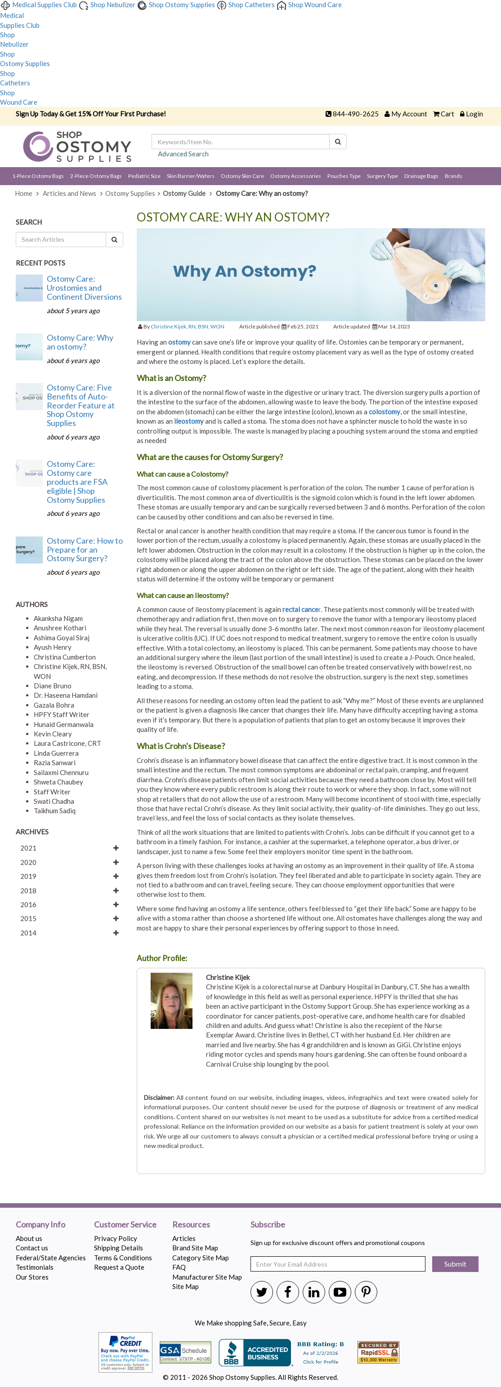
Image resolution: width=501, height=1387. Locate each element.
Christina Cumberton (65, 657)
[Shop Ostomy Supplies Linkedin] (314, 1291)
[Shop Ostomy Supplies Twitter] (261, 1291)
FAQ (179, 1267)
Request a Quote (119, 1267)
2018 (28, 890)
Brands (453, 176)
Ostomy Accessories (295, 176)
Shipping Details (118, 1248)
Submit (455, 1263)
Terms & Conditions (123, 1258)
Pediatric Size (144, 176)
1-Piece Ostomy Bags (38, 176)
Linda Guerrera (56, 753)
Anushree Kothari (60, 628)
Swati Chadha (54, 801)
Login (474, 114)
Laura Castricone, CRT (67, 743)
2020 (28, 862)
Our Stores (32, 1277)
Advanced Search (183, 154)
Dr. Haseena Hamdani (66, 695)
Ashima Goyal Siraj (61, 638)
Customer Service (125, 1224)
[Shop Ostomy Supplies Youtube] (340, 1291)
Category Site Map (200, 1258)
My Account (409, 114)
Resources (191, 1224)
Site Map (185, 1286)
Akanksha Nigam (58, 618)
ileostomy (189, 421)
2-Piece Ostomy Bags (96, 176)
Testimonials (35, 1267)
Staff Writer (52, 792)
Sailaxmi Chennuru (61, 772)
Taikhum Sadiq (55, 810)
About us (29, 1238)
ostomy (179, 342)
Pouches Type (344, 176)
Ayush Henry (53, 647)
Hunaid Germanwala (64, 724)
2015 (28, 918)
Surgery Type (382, 176)
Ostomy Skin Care (242, 176)
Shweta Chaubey (58, 782)
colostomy (384, 412)
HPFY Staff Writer (61, 714)
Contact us (32, 1248)
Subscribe (267, 1224)
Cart (447, 114)
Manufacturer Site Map (207, 1277)
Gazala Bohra (54, 705)
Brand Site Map (195, 1248)
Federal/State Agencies (51, 1258)
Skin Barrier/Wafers (191, 176)
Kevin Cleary (53, 734)
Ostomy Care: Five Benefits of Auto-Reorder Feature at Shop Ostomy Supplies (81, 405)
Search (29, 222)
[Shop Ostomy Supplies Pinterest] (366, 1291)
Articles (184, 1238)
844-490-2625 (356, 114)
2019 (28, 876)
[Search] (338, 141)
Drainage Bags (421, 176)
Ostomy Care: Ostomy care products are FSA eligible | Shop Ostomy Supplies (77, 481)
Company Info (40, 1224)
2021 (28, 848)
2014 (28, 933)
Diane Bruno (53, 686)
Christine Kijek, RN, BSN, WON (187, 326)
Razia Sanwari (55, 762)
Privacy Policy (115, 1238)
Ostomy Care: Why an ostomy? (80, 341)
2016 (28, 904)
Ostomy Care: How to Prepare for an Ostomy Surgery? (85, 549)
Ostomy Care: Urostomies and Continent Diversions (84, 287)
